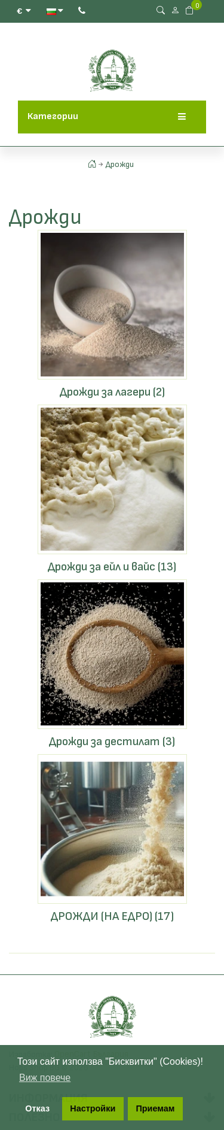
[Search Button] (161, 10)
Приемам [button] (155, 1108)
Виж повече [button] (44, 1078)
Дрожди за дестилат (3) (112, 741)
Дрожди (120, 164)
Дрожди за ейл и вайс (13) (112, 567)
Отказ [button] (37, 1108)
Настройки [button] (92, 1108)
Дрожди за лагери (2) (112, 392)
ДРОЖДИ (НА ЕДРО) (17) (112, 916)
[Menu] (182, 117)
